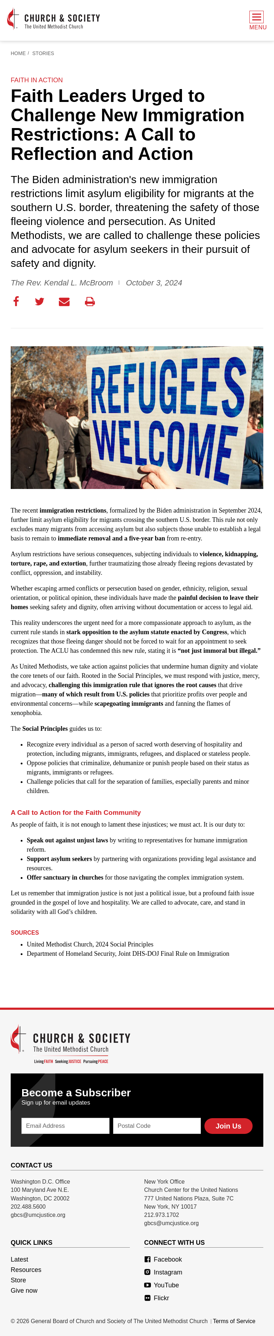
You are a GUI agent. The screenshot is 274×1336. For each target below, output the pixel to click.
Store (18, 1280)
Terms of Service (234, 1321)
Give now (24, 1290)
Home (18, 53)
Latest (19, 1259)
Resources (26, 1269)
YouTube (161, 1285)
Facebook (163, 1259)
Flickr (156, 1298)
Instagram (163, 1272)
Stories (43, 53)
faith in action (37, 80)
